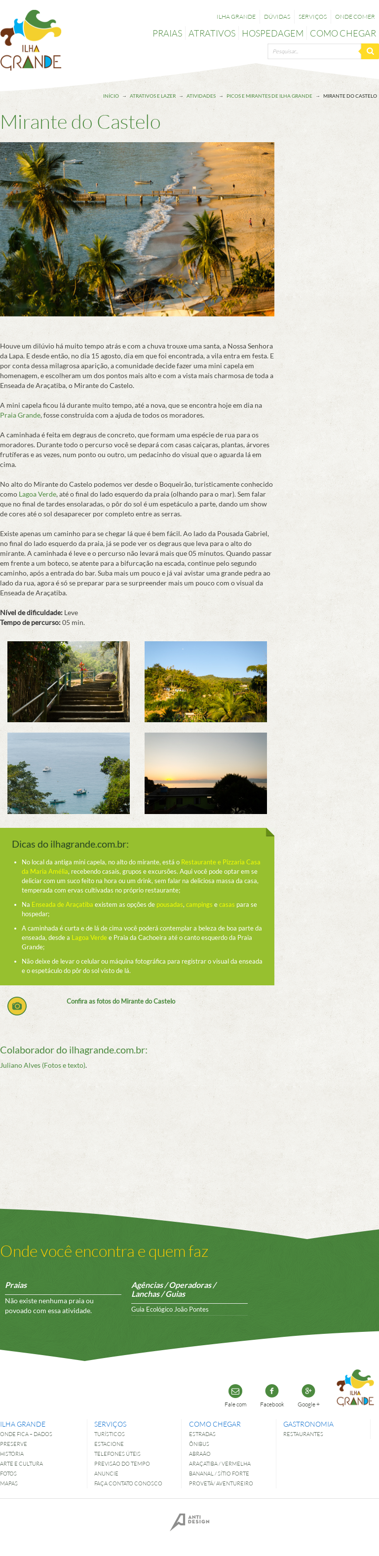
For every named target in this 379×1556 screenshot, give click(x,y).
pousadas (169, 904)
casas (227, 904)
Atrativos (212, 33)
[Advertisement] (338, 288)
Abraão (200, 1453)
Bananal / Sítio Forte (219, 1473)
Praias (167, 33)
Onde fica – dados (26, 1434)
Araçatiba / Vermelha (220, 1463)
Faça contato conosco (128, 1483)
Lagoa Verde (37, 494)
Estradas (202, 1434)
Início (111, 96)
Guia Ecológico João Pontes (170, 1309)
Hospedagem (272, 33)
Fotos (8, 1473)
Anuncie (106, 1473)
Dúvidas (277, 16)
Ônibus (199, 1443)
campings (199, 904)
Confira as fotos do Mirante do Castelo (121, 1001)
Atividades (201, 96)
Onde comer (355, 16)
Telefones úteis (117, 1453)
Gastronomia (308, 1424)
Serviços (313, 16)
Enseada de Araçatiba (62, 904)
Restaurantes (303, 1434)
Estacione (109, 1443)
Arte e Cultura (21, 1463)
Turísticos (109, 1434)
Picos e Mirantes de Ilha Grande (269, 96)
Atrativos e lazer (153, 96)
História (12, 1453)
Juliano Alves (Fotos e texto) (42, 1065)
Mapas (9, 1483)
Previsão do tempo (122, 1463)
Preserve (13, 1443)
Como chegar (343, 33)
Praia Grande (20, 415)
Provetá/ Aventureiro (221, 1483)
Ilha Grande (236, 16)
